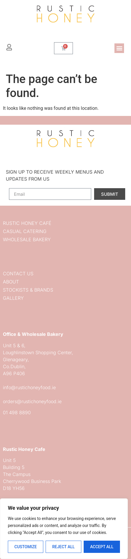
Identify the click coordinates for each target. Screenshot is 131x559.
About (11, 282)
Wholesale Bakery (27, 239)
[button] (119, 48)
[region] (64, 528)
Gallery (13, 298)
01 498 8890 (17, 412)
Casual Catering (24, 231)
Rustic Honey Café (27, 223)
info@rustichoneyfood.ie (29, 387)
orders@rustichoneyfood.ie (32, 401)
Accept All (101, 546)
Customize (25, 546)
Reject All (63, 546)
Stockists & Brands (28, 290)
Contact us (18, 273)
